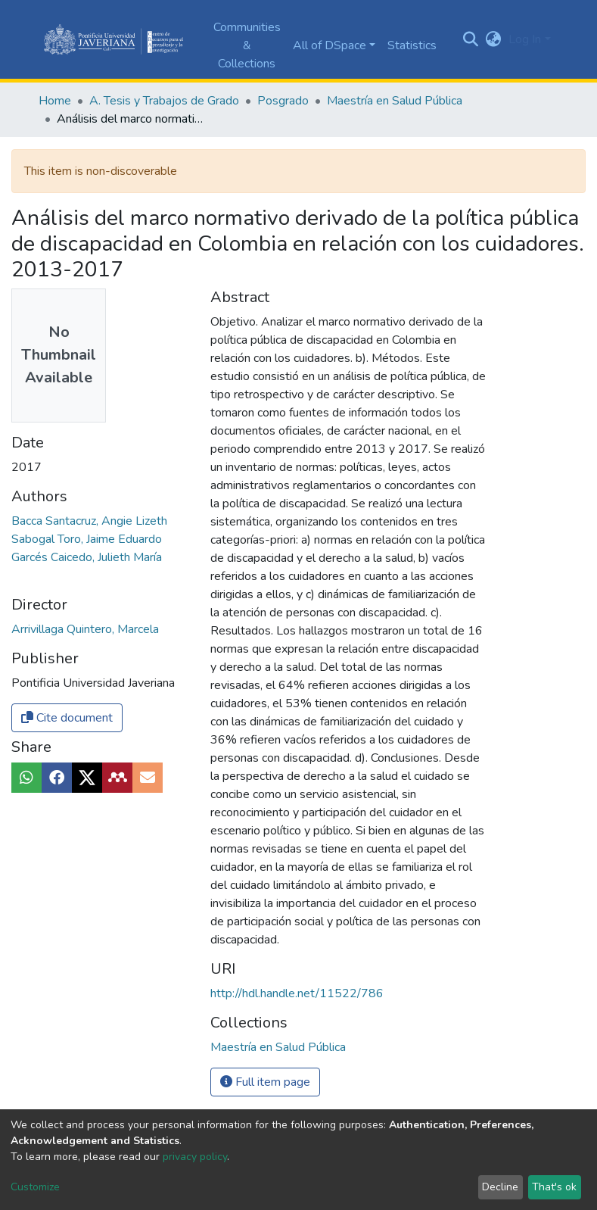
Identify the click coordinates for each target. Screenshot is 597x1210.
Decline (500, 1187)
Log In (524, 39)
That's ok (554, 1187)
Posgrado (283, 100)
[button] (492, 39)
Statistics (412, 45)
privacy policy (195, 1156)
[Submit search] (470, 39)
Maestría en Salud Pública (394, 100)
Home (55, 100)
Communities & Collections (247, 45)
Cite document (67, 717)
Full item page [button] (265, 1082)
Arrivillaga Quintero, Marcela (85, 629)
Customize (35, 1187)
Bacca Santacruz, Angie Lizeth (89, 521)
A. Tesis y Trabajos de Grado (164, 100)
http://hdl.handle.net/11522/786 (297, 993)
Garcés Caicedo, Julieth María (86, 557)
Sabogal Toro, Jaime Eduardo (86, 539)
